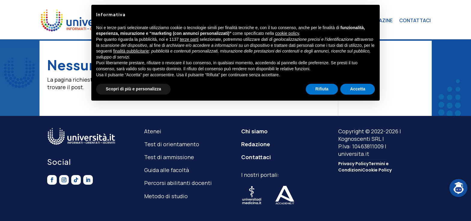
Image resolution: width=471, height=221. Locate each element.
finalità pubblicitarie (131, 51)
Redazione (255, 144)
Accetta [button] (357, 88)
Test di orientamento (171, 144)
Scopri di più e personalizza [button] (133, 88)
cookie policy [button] (287, 33)
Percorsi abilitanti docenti (178, 182)
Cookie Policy (377, 170)
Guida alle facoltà (166, 170)
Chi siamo (254, 131)
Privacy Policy (353, 164)
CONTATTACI (415, 20)
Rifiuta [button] (322, 88)
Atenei (152, 131)
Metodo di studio (166, 196)
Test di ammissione (169, 157)
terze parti (189, 39)
